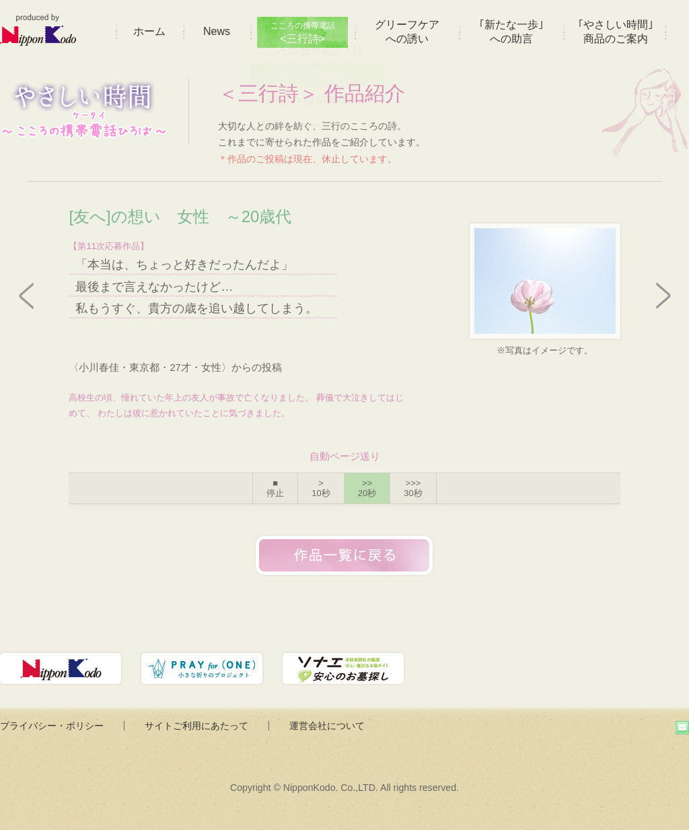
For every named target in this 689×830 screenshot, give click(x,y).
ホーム (149, 31)
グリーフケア (407, 31)
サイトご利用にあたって (196, 725)
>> (367, 488)
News (216, 31)
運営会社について (327, 725)
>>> (413, 488)
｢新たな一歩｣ (511, 31)
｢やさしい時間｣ (615, 31)
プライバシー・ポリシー (52, 725)
